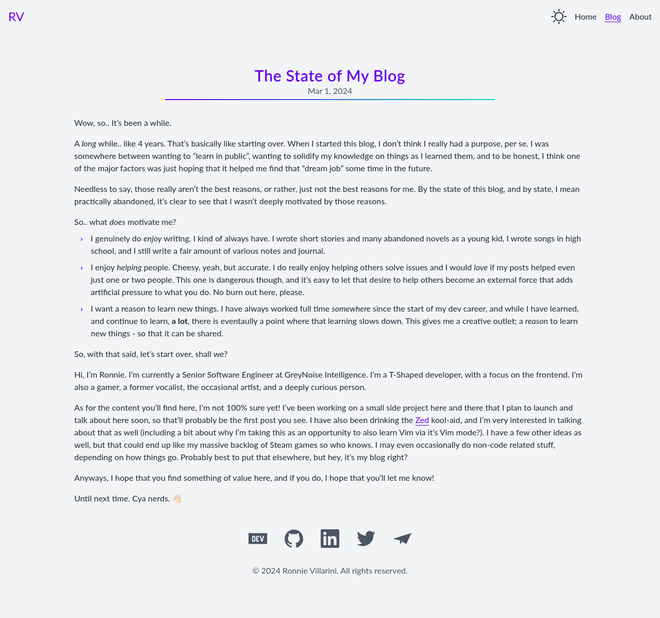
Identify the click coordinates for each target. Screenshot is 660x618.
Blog (613, 16)
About (641, 16)
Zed (422, 420)
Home (586, 16)
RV (16, 16)
